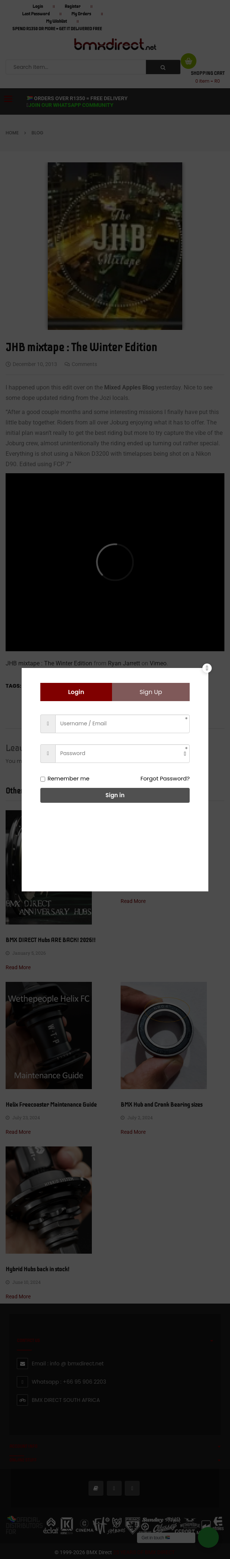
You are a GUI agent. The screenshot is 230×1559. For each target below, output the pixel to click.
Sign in (115, 795)
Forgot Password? (165, 778)
